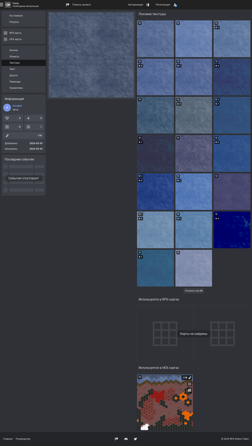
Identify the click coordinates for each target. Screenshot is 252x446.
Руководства (23, 439)
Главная (8, 439)
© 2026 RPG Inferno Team (235, 439)
